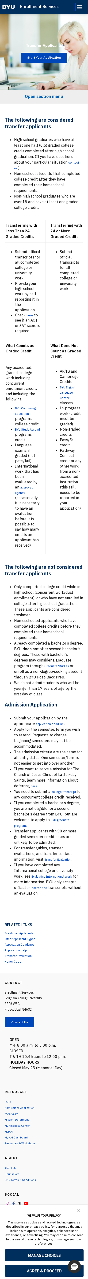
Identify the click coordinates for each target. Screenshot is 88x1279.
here (30, 315)
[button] (78, 1210)
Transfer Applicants (44, 44)
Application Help (19, 966)
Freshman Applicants (23, 949)
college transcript (66, 802)
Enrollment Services (39, 6)
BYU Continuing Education (24, 413)
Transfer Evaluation (61, 875)
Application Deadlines (24, 960)
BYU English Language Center (70, 392)
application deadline (53, 734)
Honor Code (15, 977)
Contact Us (22, 1039)
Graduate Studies (59, 676)
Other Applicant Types (24, 954)
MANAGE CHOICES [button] (44, 1255)
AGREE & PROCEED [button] (44, 1271)
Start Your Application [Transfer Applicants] (44, 57)
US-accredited (54, 903)
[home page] (8, 7)
